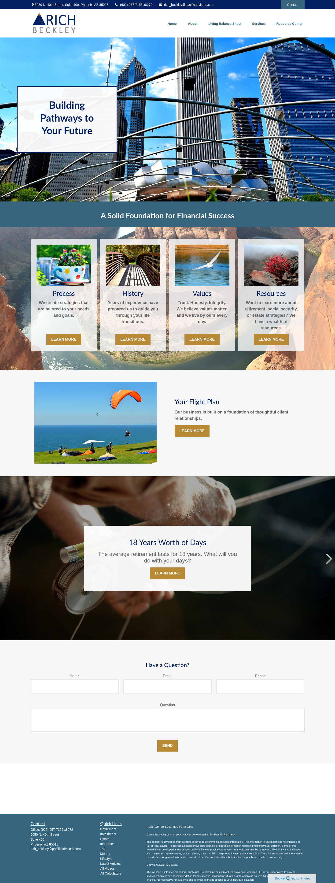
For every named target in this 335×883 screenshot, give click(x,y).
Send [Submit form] (167, 746)
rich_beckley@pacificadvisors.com (186, 5)
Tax (102, 849)
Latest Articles (110, 863)
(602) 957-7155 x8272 (133, 5)
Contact (292, 5)
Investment (108, 834)
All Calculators (110, 873)
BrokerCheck (227, 834)
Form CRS (186, 826)
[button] (172, 23)
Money (105, 854)
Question (167, 705)
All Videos (107, 868)
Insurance (107, 844)
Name (75, 676)
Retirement (108, 829)
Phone (260, 676)
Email (167, 676)
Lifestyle (106, 859)
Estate (105, 839)
